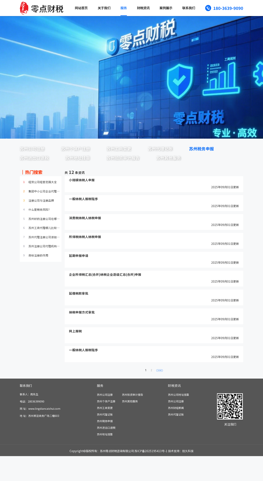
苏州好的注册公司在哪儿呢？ (46, 236)
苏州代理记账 (189, 150)
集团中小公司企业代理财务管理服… (51, 209)
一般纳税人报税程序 (83, 217)
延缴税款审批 (78, 313)
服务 (123, 7)
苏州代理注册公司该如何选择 (46, 255)
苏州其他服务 (36, 174)
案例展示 (165, 7)
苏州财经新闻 (176, 433)
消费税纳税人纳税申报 (85, 236)
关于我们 (104, 7)
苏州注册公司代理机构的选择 (46, 264)
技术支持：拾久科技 (180, 476)
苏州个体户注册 (88, 150)
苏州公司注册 (36, 150)
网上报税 (75, 351)
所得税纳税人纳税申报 (85, 255)
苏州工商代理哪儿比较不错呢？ (48, 245)
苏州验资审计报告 (195, 162)
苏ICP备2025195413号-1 (150, 476)
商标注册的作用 (38, 273)
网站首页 (81, 7)
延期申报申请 (78, 274)
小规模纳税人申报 (82, 197)
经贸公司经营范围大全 (42, 199)
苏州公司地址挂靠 (178, 419)
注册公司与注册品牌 (41, 218)
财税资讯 (143, 7)
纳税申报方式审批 (82, 332)
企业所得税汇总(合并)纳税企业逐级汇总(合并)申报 (105, 294)
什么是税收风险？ (39, 227)
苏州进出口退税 (88, 162)
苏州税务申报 (36, 162)
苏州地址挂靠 (140, 162)
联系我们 (188, 7)
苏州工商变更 (140, 150)
